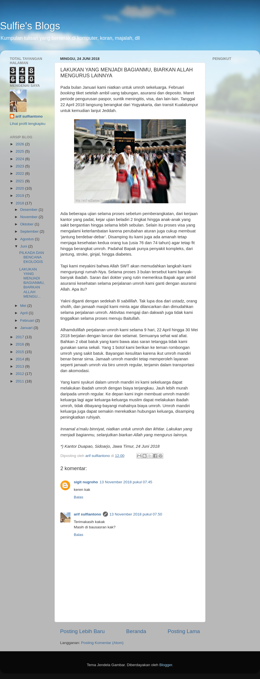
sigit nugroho (86, 482)
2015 (20, 352)
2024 (20, 159)
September (30, 231)
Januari (27, 328)
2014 (20, 359)
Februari (27, 320)
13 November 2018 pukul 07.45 (126, 482)
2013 (20, 366)
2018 (20, 203)
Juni (24, 246)
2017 (20, 337)
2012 (20, 374)
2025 (20, 151)
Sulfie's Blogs (30, 26)
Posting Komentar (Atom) (102, 643)
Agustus (27, 239)
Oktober (27, 224)
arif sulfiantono (87, 514)
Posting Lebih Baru (82, 631)
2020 (20, 188)
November (29, 217)
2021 (20, 181)
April (24, 313)
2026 (20, 144)
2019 (20, 195)
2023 (20, 166)
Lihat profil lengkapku (28, 124)
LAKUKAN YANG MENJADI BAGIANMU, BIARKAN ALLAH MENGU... (32, 282)
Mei (23, 306)
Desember (29, 209)
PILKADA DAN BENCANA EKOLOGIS (31, 257)
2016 (20, 344)
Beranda (136, 631)
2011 (20, 381)
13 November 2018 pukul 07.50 (136, 514)
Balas (78, 497)
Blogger (165, 665)
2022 (20, 173)
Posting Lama (183, 631)
